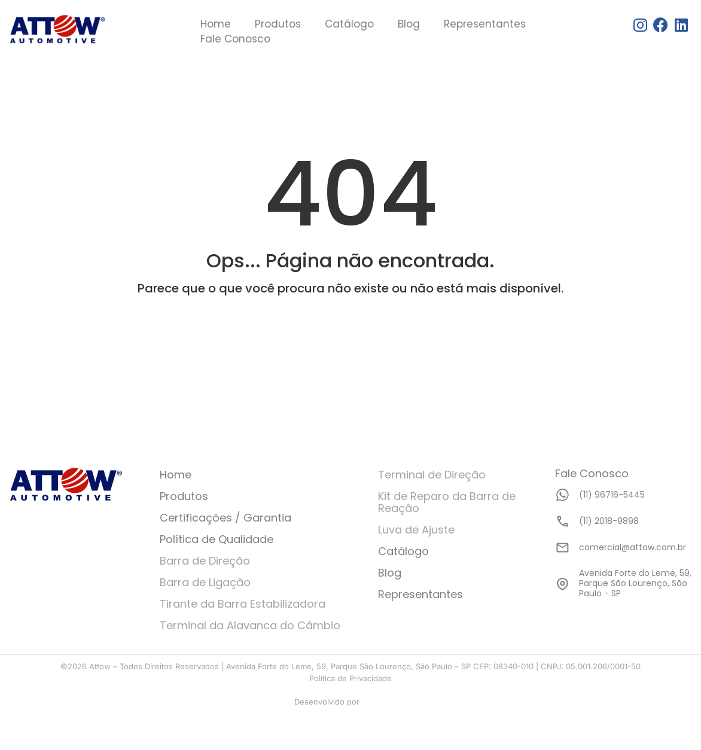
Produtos (278, 24)
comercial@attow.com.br (632, 547)
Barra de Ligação (205, 582)
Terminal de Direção (432, 474)
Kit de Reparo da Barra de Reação (447, 502)
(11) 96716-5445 (612, 495)
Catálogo (349, 24)
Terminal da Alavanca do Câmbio (250, 625)
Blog (409, 24)
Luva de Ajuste (416, 529)
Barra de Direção (205, 560)
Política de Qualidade (216, 539)
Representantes (485, 24)
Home (215, 24)
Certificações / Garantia (225, 517)
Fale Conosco (235, 39)
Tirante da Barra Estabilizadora (242, 603)
